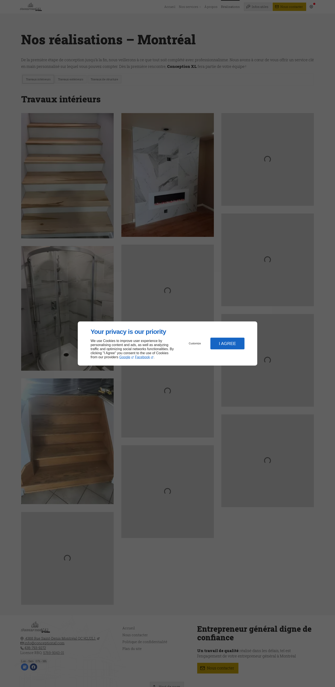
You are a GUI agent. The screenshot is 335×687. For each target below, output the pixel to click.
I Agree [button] (227, 343)
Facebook (142, 357)
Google (124, 357)
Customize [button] (195, 343)
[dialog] (167, 343)
